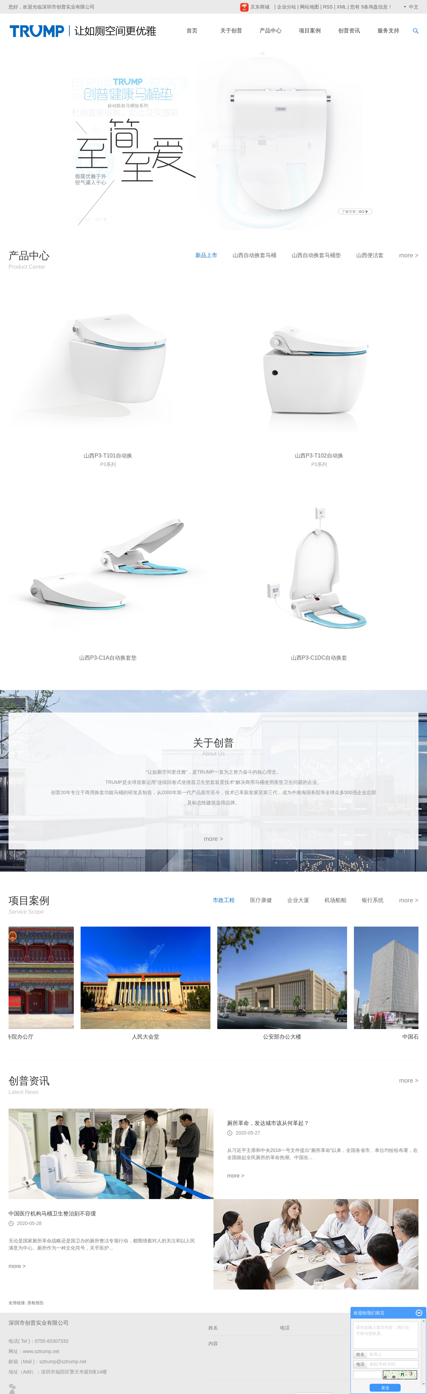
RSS (328, 7)
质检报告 (35, 1302)
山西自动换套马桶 (254, 255)
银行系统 (373, 900)
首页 (192, 30)
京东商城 (255, 7)
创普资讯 (349, 30)
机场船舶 (335, 900)
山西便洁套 (370, 255)
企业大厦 (298, 900)
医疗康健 (261, 900)
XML (341, 7)
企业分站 (286, 7)
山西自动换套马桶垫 (316, 255)
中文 (413, 7)
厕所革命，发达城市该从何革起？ (268, 1123)
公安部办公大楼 (283, 1037)
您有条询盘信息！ (371, 7)
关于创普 (231, 30)
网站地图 (309, 7)
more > (408, 255)
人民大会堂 (146, 1037)
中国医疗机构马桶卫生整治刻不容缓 (52, 1213)
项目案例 (310, 30)
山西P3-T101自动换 (108, 456)
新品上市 (206, 255)
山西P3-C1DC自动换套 (319, 658)
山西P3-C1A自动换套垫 (108, 658)
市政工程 (224, 900)
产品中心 (270, 30)
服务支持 (388, 30)
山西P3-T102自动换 (319, 456)
